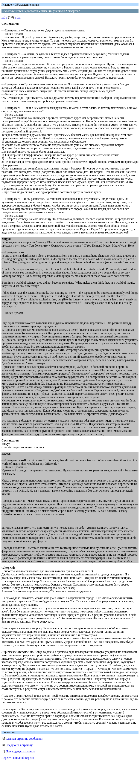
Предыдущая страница (20, 751)
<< (3, 17)
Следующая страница (19, 745)
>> (18, 17)
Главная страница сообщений (24, 738)
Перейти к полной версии (17, 757)
